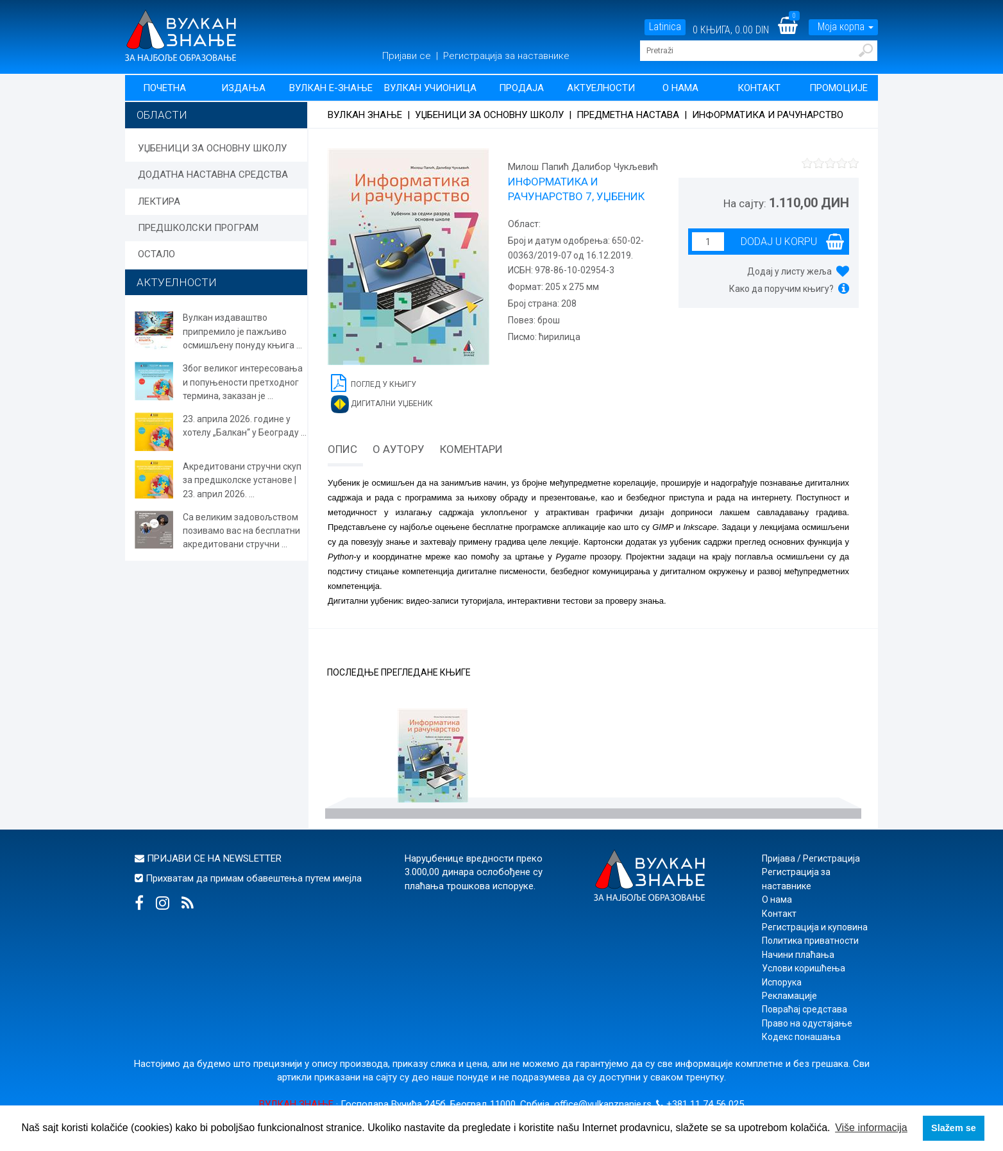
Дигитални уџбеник (382, 404)
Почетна (164, 88)
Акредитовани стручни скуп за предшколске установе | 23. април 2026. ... (242, 480)
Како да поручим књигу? (781, 289)
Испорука (782, 982)
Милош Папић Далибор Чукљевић (583, 167)
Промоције (838, 88)
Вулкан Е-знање (331, 88)
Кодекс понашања (801, 1037)
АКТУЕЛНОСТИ (177, 282)
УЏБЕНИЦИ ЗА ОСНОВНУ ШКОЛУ (212, 148)
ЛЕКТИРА (159, 201)
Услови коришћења (803, 968)
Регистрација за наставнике (506, 56)
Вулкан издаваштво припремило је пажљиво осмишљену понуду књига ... (242, 331)
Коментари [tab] (471, 449)
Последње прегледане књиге (399, 673)
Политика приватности (810, 940)
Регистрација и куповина (815, 927)
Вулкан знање (365, 115)
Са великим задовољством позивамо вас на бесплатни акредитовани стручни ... (241, 531)
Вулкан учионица (430, 88)
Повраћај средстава (804, 1009)
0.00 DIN (752, 30)
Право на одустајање (807, 1023)
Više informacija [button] (871, 1127)
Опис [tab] (342, 449)
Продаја (521, 88)
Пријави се (408, 56)
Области (162, 114)
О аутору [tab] (399, 449)
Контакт (759, 88)
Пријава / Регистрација (811, 858)
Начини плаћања (798, 955)
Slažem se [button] (953, 1128)
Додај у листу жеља (789, 271)
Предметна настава (628, 115)
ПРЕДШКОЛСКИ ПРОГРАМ (198, 228)
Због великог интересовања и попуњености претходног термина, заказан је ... (243, 382)
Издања (243, 88)
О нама (680, 88)
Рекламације (789, 996)
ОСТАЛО (156, 254)
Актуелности (601, 88)
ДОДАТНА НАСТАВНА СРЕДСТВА (213, 174)
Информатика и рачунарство (767, 115)
